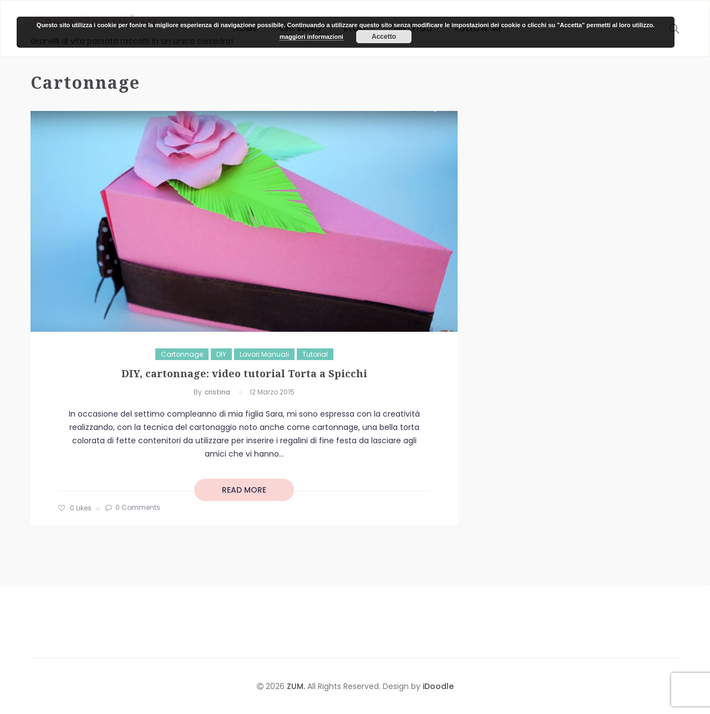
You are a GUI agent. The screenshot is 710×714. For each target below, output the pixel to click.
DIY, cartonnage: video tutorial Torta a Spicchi (244, 373)
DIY (221, 354)
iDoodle (437, 686)
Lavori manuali (264, 354)
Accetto (384, 36)
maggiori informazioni (311, 36)
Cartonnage (182, 354)
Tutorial (315, 354)
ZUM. (297, 686)
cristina (217, 392)
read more (244, 489)
